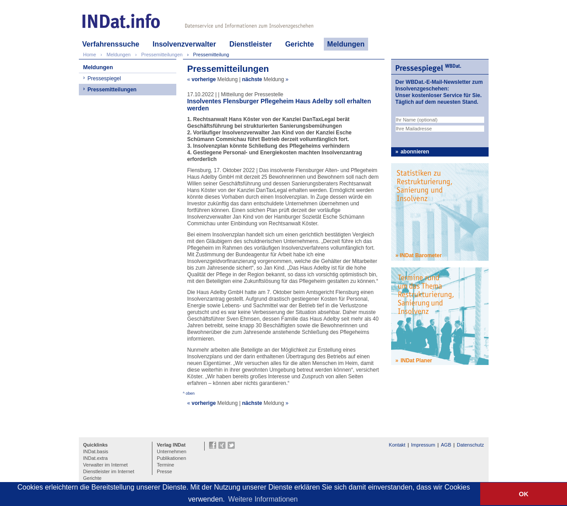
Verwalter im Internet (105, 464)
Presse (164, 471)
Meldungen (346, 44)
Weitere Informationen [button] (263, 499)
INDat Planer (416, 360)
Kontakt (397, 444)
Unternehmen (171, 451)
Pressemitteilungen (112, 89)
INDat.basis (96, 451)
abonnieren (414, 152)
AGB (446, 444)
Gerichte (299, 44)
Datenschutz (470, 444)
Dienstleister (250, 44)
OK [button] (523, 494)
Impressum (423, 444)
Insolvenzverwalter (184, 44)
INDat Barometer (421, 255)
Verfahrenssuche (111, 44)
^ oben (189, 393)
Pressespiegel (104, 78)
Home (89, 54)
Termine (165, 464)
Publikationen (171, 458)
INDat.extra (95, 458)
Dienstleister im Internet (109, 471)
